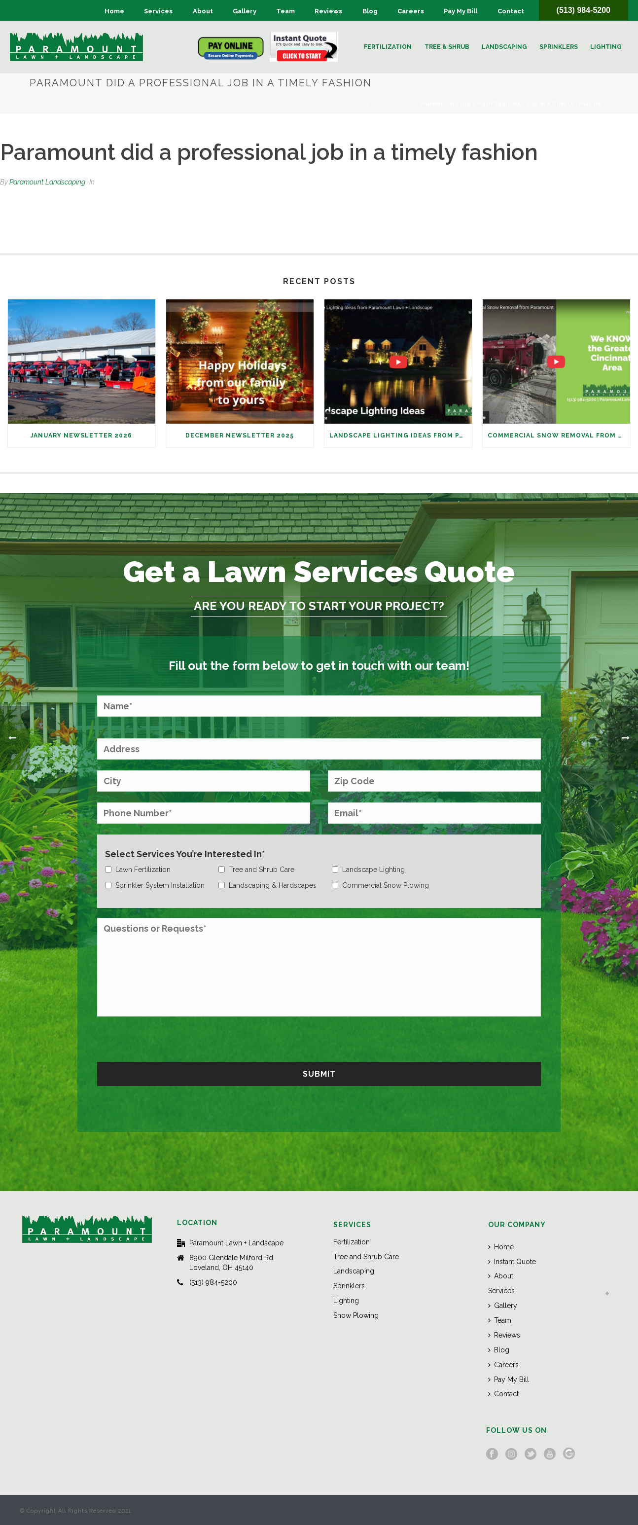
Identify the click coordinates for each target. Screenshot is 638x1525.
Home (114, 11)
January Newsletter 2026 (81, 435)
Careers (410, 11)
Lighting (606, 46)
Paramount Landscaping (47, 182)
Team (285, 11)
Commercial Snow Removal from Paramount (559, 435)
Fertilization (388, 46)
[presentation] (172, 1037)
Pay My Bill (460, 11)
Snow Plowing (356, 1315)
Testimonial (393, 104)
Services (158, 11)
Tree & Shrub (447, 46)
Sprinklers (558, 46)
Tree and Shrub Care (366, 1257)
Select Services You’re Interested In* (185, 854)
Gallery (244, 11)
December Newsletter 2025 (239, 435)
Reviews (328, 11)
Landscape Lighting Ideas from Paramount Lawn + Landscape (400, 435)
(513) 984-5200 (583, 10)
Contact (510, 11)
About (203, 11)
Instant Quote (512, 1262)
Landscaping (504, 46)
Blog (370, 11)
